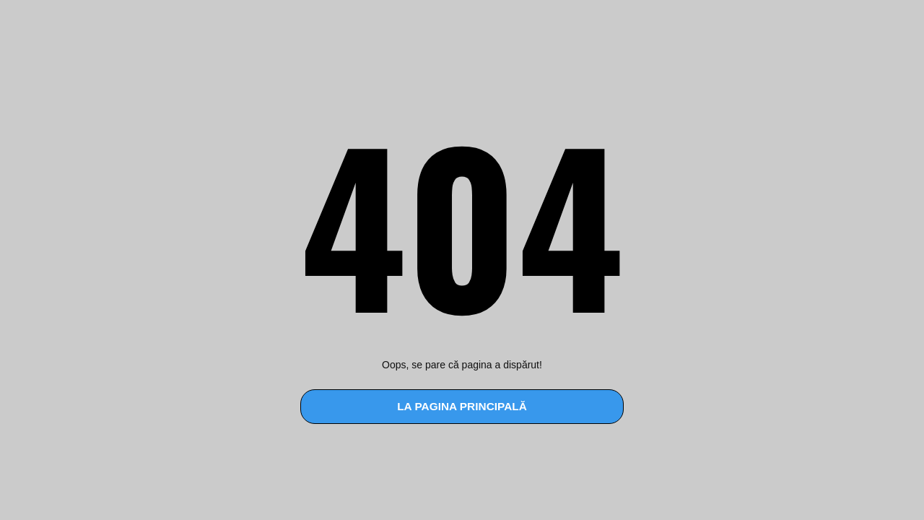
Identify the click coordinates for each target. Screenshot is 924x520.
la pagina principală (462, 406)
